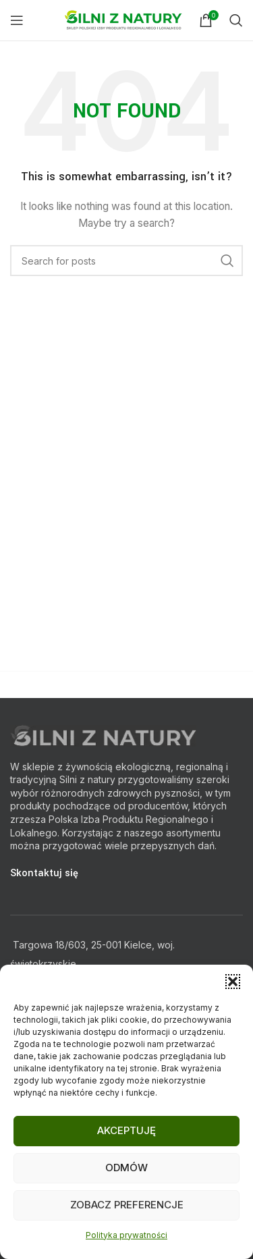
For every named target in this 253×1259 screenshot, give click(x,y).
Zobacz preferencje (127, 1204)
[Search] (236, 20)
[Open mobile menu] (16, 20)
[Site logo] (125, 19)
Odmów (126, 1167)
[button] (233, 981)
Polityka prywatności (126, 1235)
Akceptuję (126, 1130)
